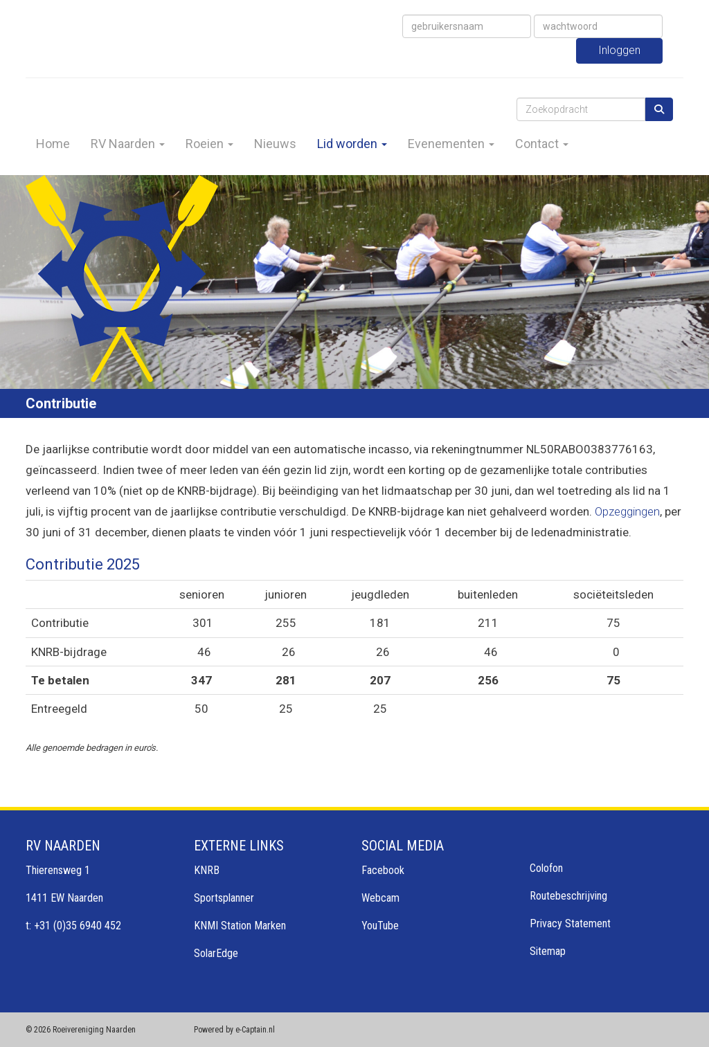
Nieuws (275, 143)
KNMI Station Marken (240, 925)
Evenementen (451, 143)
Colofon (546, 868)
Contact (541, 143)
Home (53, 143)
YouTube (380, 925)
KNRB (206, 870)
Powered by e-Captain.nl (234, 1030)
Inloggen (619, 50)
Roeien (209, 143)
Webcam (380, 897)
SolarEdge (216, 953)
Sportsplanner (224, 897)
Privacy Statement (570, 923)
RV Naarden (128, 143)
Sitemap (548, 951)
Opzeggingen (627, 511)
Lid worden (352, 143)
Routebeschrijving (568, 895)
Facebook (382, 870)
